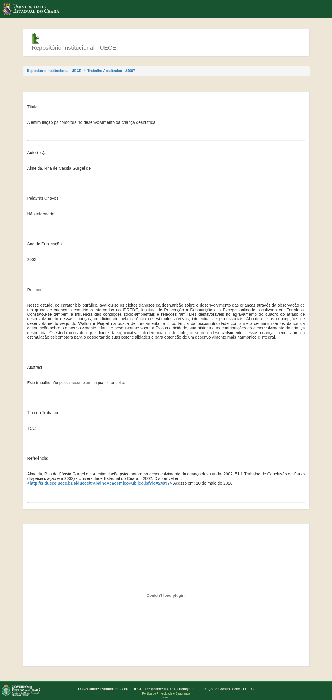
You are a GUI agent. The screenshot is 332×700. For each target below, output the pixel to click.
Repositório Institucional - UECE (54, 71)
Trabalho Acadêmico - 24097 (111, 71)
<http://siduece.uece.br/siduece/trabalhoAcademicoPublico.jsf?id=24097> (99, 483)
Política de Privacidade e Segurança (166, 693)
